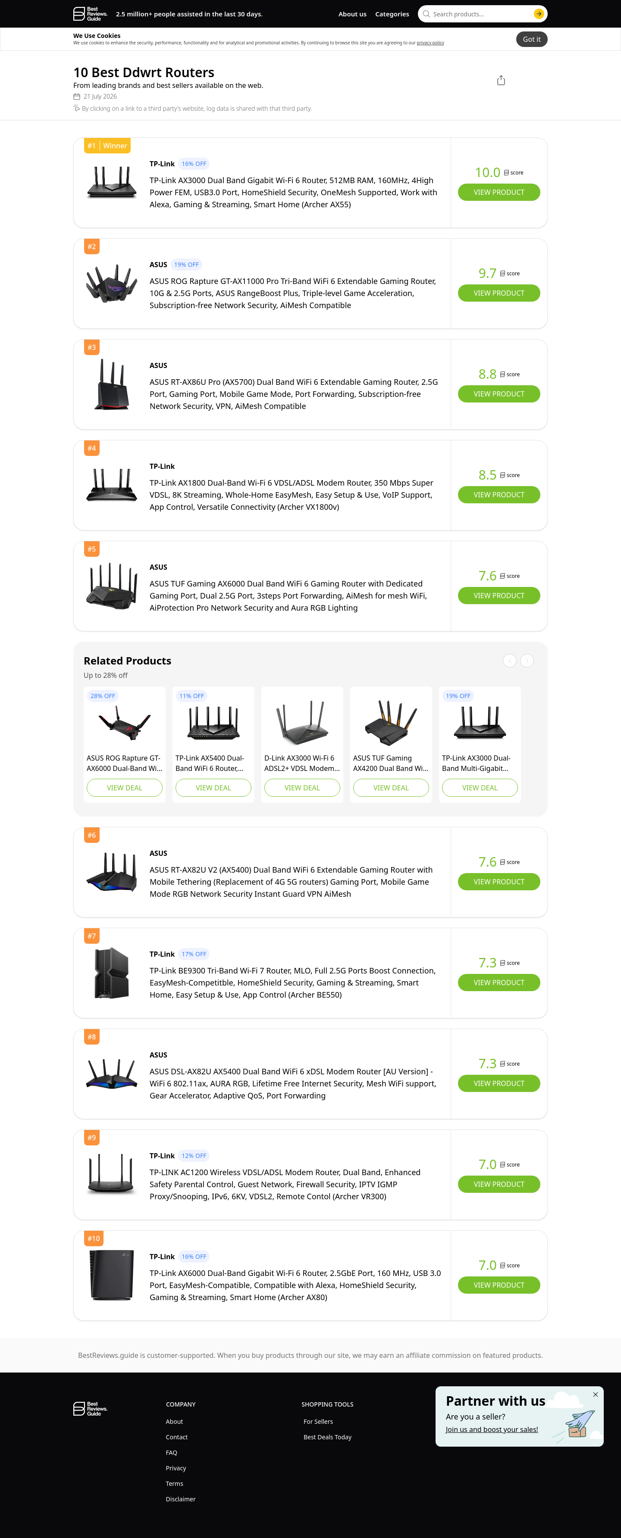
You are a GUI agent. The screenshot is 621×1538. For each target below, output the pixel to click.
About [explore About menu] (174, 1421)
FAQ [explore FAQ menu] (172, 1452)
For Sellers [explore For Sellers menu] (318, 1421)
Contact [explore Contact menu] (177, 1437)
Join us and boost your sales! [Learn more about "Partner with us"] (492, 1429)
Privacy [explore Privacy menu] (176, 1468)
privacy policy (430, 43)
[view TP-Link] (112, 183)
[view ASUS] (112, 283)
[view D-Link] (302, 723)
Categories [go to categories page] (392, 13)
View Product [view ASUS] (499, 293)
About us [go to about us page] (353, 13)
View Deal (124, 787)
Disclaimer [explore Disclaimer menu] (181, 1499)
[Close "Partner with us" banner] (596, 1394)
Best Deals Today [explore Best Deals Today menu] (327, 1437)
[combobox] (483, 14)
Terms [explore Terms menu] (174, 1483)
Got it (532, 39)
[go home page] (90, 14)
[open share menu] (501, 80)
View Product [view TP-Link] (499, 192)
